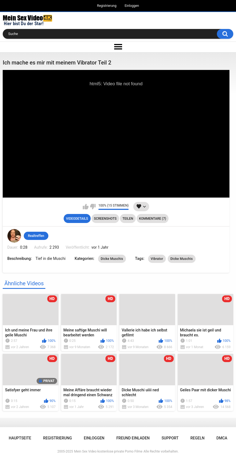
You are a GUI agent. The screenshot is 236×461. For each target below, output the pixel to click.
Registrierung (106, 6)
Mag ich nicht (93, 206)
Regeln (197, 438)
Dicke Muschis (112, 259)
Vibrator (157, 259)
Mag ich (85, 206)
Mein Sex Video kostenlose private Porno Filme (108, 451)
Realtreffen (36, 236)
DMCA (221, 438)
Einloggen (132, 6)
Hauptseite (20, 438)
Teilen (127, 219)
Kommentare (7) (152, 219)
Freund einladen (133, 438)
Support (169, 438)
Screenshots (105, 219)
